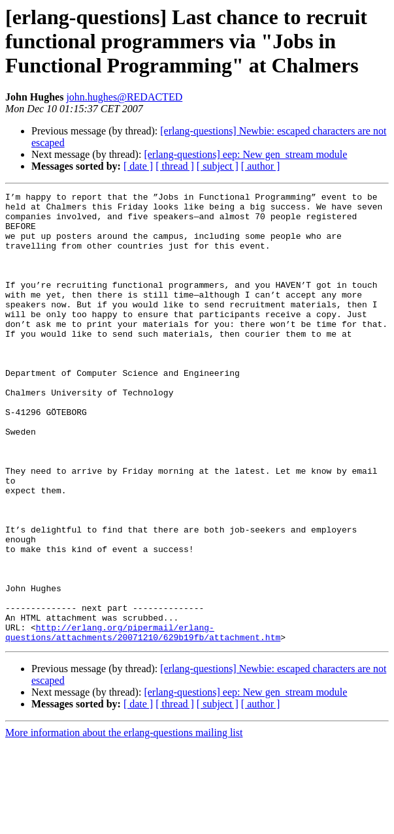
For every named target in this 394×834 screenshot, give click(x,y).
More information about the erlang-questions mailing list (123, 822)
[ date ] (138, 166)
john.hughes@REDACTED (124, 96)
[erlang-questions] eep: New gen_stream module (245, 154)
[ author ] (260, 166)
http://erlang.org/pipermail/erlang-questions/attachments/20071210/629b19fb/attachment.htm (142, 721)
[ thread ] (175, 166)
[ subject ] (217, 166)
